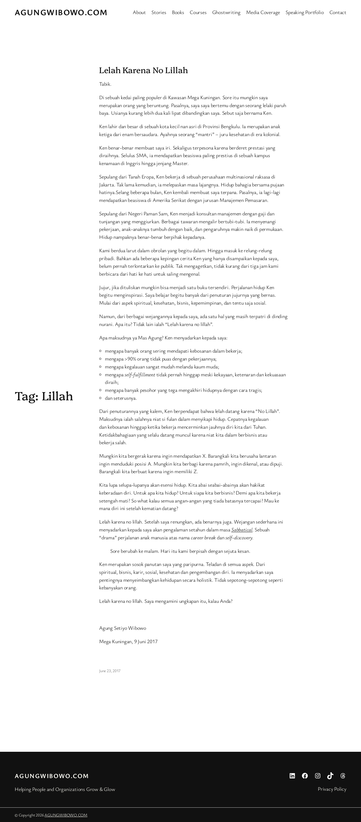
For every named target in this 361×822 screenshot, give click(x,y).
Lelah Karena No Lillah (143, 69)
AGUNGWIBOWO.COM (61, 12)
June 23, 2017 (109, 670)
